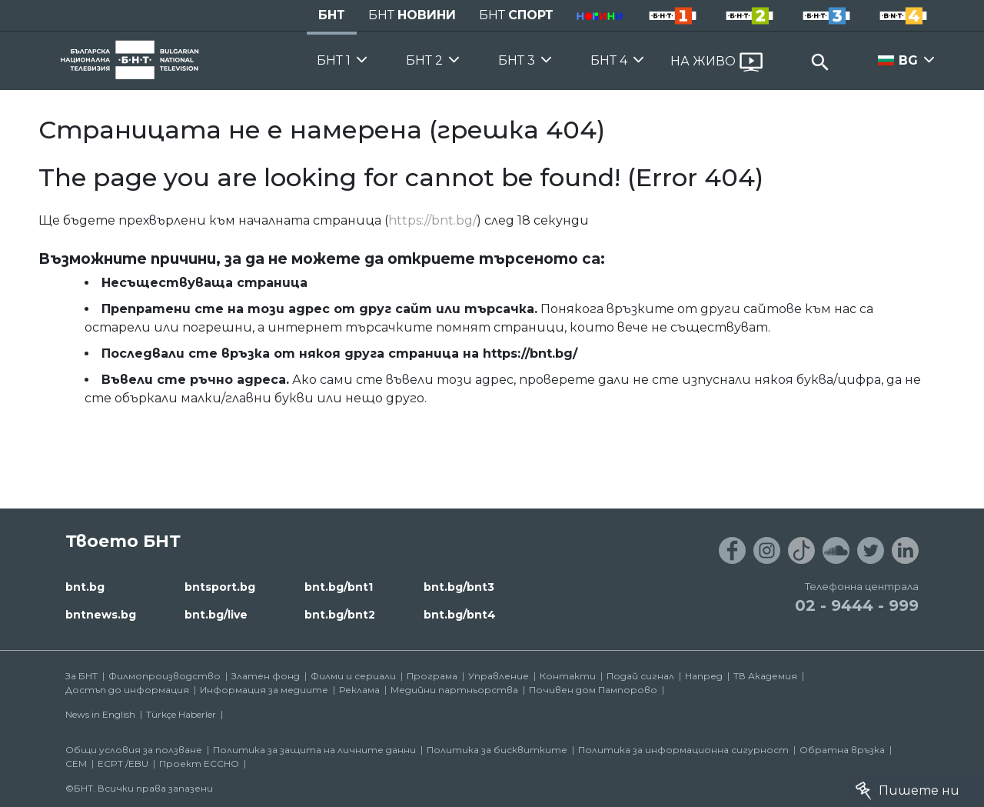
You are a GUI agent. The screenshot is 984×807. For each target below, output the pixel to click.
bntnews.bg (100, 615)
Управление (498, 676)
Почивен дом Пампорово (593, 689)
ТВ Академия (765, 676)
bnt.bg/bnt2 (339, 615)
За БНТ (81, 676)
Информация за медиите (264, 689)
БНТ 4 (608, 60)
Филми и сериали (353, 676)
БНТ (331, 15)
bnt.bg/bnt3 (459, 587)
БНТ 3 (516, 60)
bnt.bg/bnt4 (460, 615)
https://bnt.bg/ (432, 220)
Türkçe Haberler (181, 714)
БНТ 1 (334, 60)
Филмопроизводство (164, 676)
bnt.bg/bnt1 (338, 587)
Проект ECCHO (199, 763)
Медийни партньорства (454, 689)
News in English (100, 714)
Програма (432, 676)
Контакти (568, 676)
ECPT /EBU (123, 763)
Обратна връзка (842, 749)
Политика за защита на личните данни (314, 749)
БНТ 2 (424, 60)
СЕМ (76, 763)
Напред (704, 676)
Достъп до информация (127, 689)
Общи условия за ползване (133, 749)
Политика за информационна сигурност (683, 749)
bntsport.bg (219, 587)
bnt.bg (85, 587)
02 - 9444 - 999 (857, 605)
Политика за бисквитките (497, 749)
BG (908, 60)
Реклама (359, 689)
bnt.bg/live (216, 615)
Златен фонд (265, 676)
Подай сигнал (640, 676)
